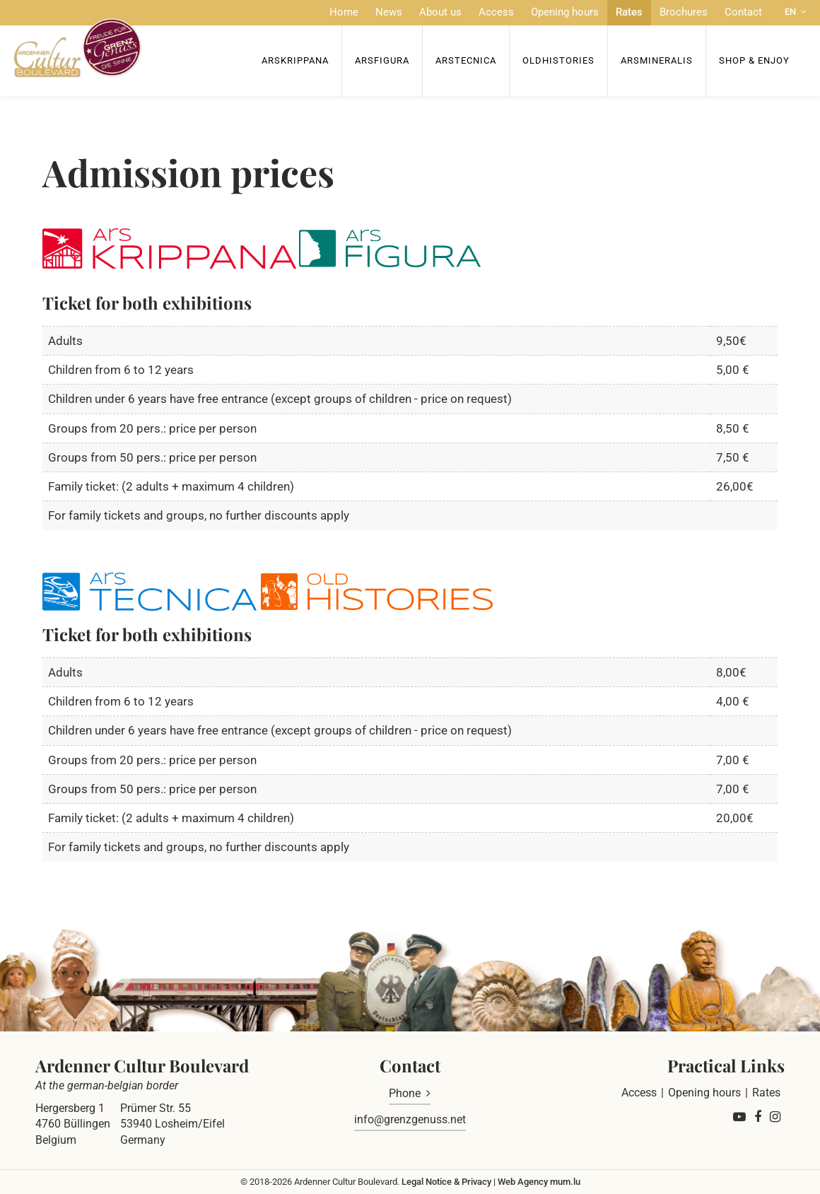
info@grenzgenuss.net (410, 1119)
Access (496, 12)
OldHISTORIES (558, 60)
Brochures (684, 12)
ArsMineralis (657, 60)
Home (343, 12)
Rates (629, 12)
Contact (743, 12)
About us (440, 12)
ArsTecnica (465, 60)
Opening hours (565, 12)
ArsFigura (382, 60)
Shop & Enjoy (754, 60)
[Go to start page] (77, 48)
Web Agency (523, 1181)
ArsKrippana (295, 60)
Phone (405, 1093)
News (388, 12)
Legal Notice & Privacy (446, 1181)
